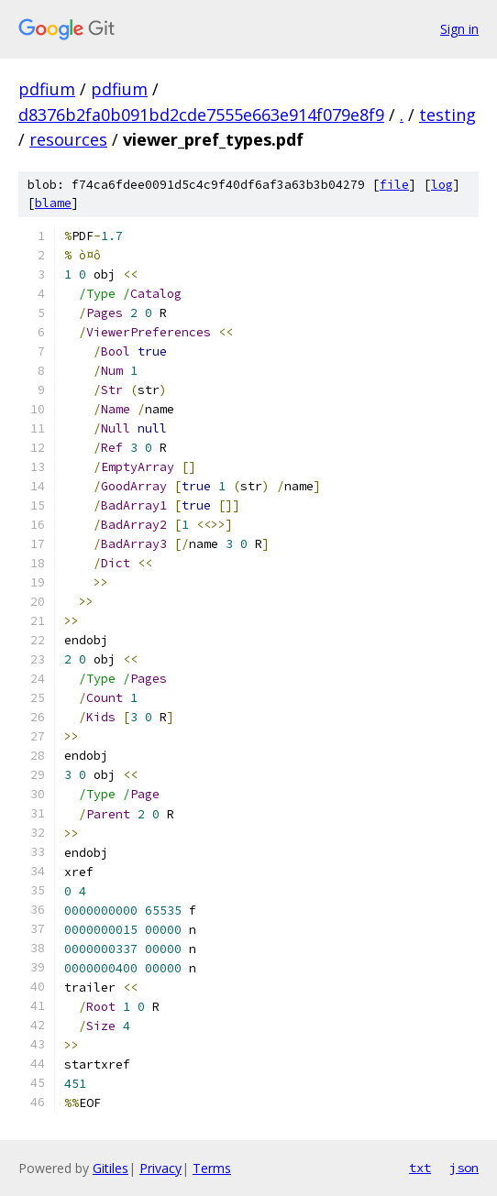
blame (53, 203)
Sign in (459, 29)
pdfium (46, 89)
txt (420, 1167)
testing (447, 115)
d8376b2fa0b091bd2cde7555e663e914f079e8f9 (201, 115)
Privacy (160, 1168)
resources (68, 139)
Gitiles (110, 1168)
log (442, 184)
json (464, 1167)
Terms (212, 1168)
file (394, 184)
